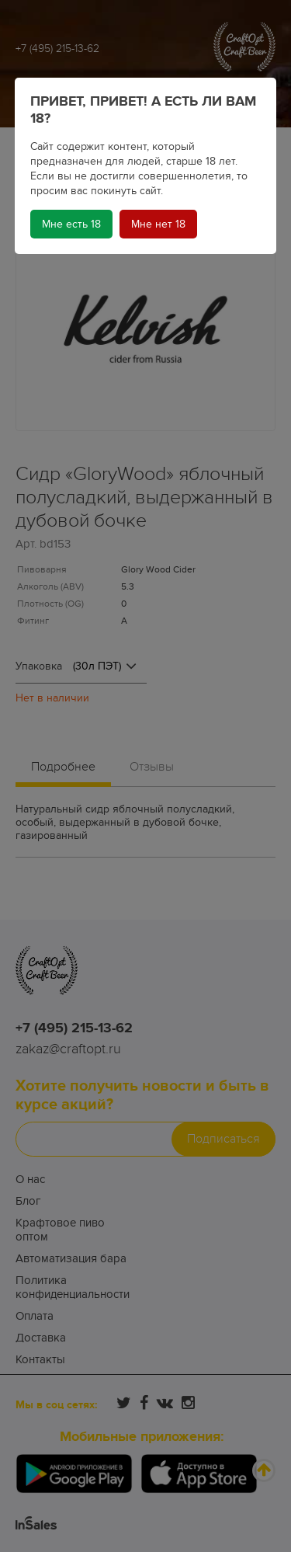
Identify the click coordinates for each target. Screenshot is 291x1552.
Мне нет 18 (158, 224)
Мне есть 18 (71, 224)
